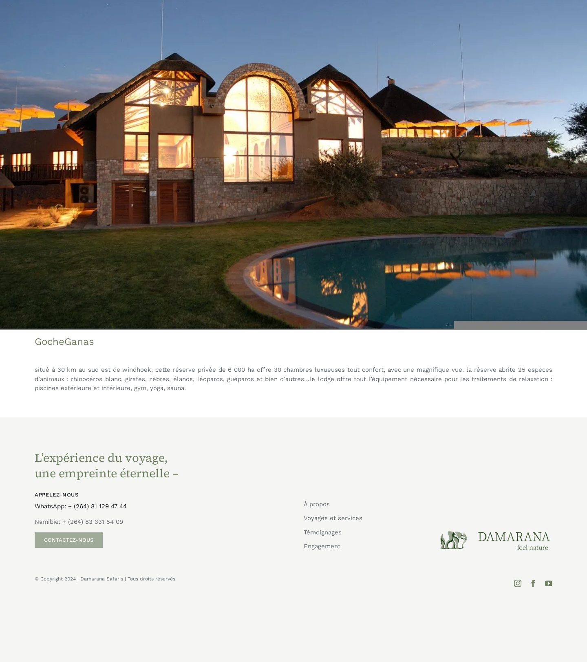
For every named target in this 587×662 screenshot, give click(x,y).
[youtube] (548, 583)
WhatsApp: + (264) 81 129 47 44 (81, 506)
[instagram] (517, 583)
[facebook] (533, 583)
